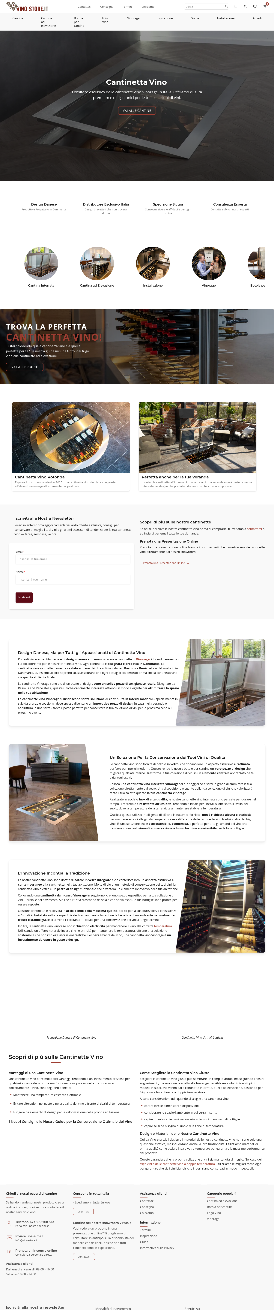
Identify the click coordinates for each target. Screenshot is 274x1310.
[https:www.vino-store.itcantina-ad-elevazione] (97, 265)
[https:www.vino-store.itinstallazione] (153, 265)
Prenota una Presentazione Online (164, 563)
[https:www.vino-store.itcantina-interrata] (41, 265)
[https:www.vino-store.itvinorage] (209, 265)
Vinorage (133, 18)
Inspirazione (148, 1236)
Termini (127, 6)
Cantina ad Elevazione (97, 285)
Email (20, 551)
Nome (20, 572)
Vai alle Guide (24, 367)
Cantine (17, 18)
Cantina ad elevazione (48, 22)
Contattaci (84, 6)
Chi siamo (147, 6)
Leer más (83, 1211)
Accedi (257, 18)
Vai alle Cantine (137, 111)
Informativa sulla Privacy (157, 1248)
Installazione (225, 18)
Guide (195, 18)
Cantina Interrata (41, 285)
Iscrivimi (24, 597)
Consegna (106, 6)
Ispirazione (165, 18)
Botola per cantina (79, 22)
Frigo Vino (105, 20)
